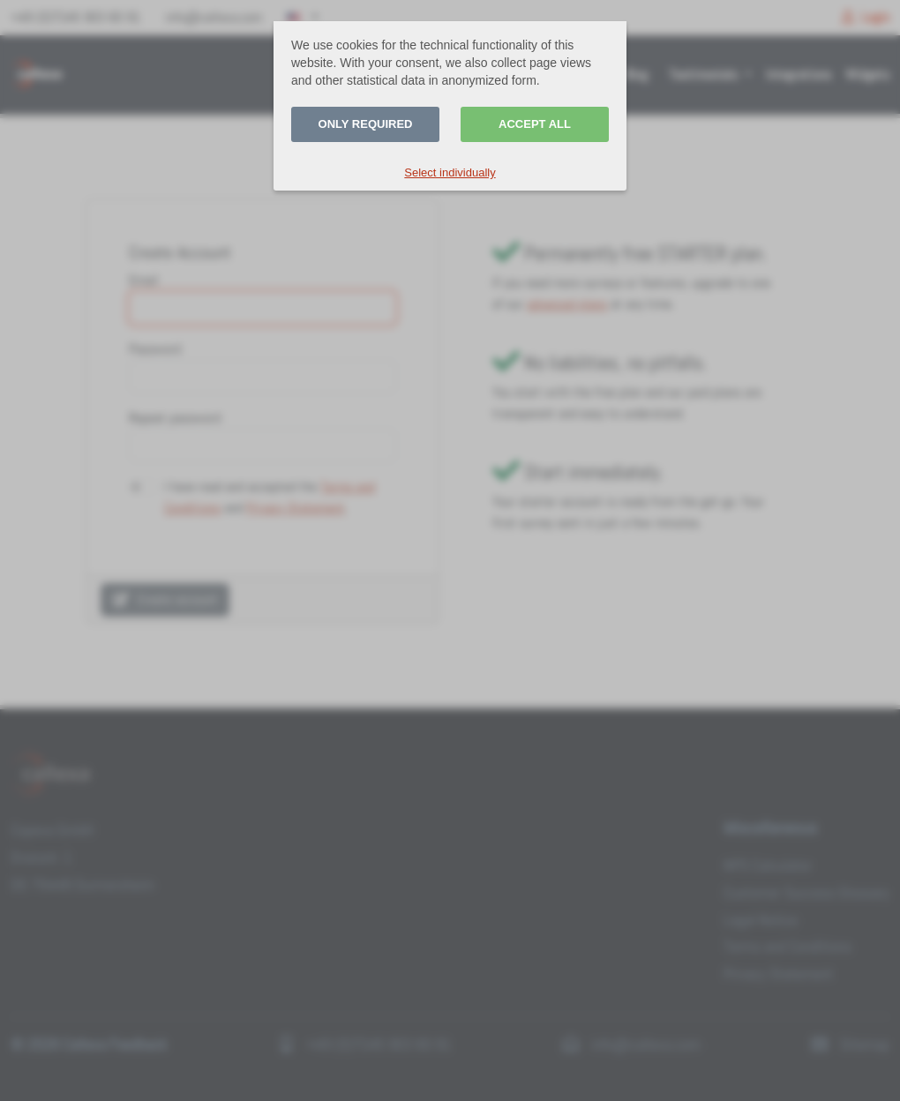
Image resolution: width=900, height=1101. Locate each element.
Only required (366, 124)
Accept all (535, 124)
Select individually (449, 172)
